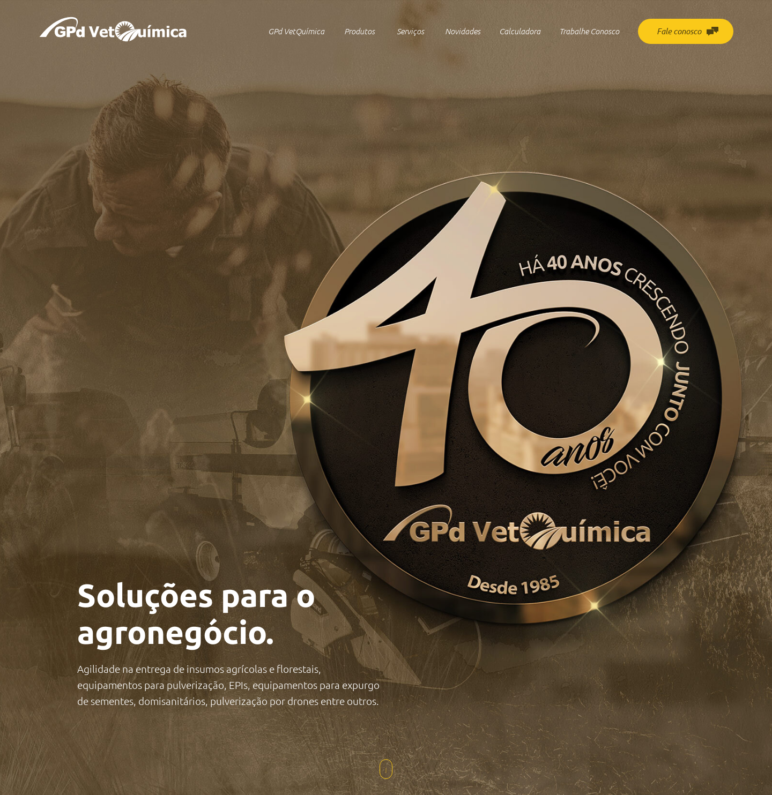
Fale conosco (687, 31)
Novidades (462, 31)
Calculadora (519, 31)
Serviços (410, 31)
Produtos (359, 31)
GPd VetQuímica (296, 31)
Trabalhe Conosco (589, 31)
